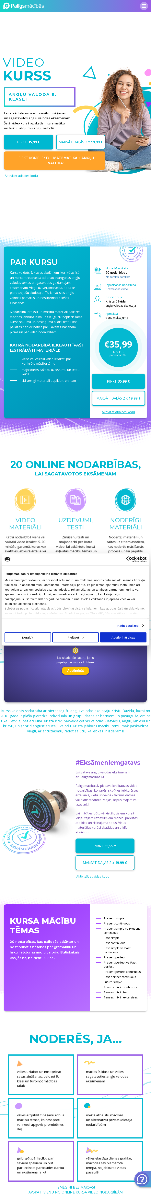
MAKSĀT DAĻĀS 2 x (81, 142)
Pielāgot (76, 637)
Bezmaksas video (117, 289)
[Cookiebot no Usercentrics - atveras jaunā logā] (129, 559)
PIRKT (28, 142)
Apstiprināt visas (123, 637)
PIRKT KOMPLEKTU (56, 160)
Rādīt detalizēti (127, 625)
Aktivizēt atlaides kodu (21, 176)
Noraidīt (27, 637)
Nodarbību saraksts (118, 277)
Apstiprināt (75, 670)
